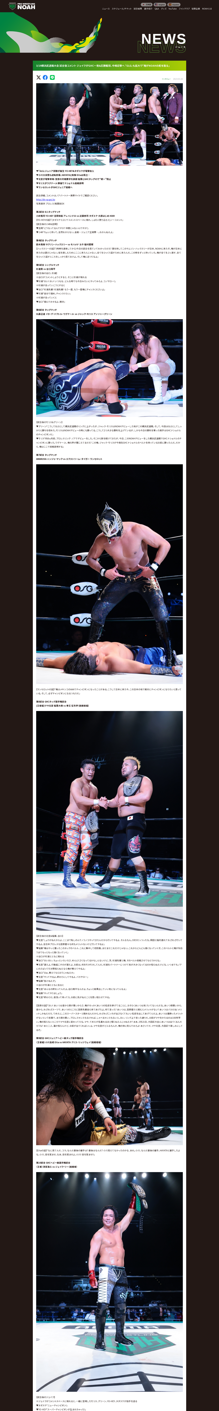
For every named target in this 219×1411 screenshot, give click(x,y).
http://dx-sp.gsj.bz (45, 199)
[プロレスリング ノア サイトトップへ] (22, 6)
